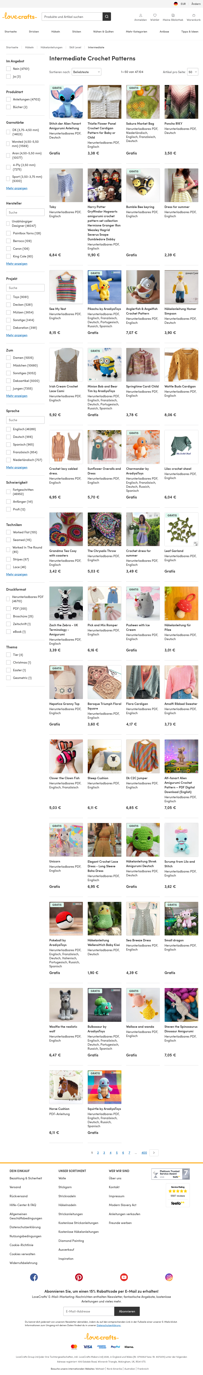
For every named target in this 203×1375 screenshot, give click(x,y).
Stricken (34, 31)
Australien (129, 1368)
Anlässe (164, 31)
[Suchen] (107, 16)
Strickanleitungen (70, 1214)
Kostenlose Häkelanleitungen (78, 1232)
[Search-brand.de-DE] (25, 212)
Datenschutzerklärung (25, 1227)
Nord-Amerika (114, 1368)
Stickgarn (65, 1187)
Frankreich (143, 1368)
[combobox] (72, 16)
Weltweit (99, 1368)
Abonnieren (127, 1311)
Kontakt (114, 1187)
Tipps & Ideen (189, 31)
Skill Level (75, 47)
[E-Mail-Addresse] (88, 1311)
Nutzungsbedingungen (25, 1236)
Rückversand (19, 1196)
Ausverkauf (66, 1249)
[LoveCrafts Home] (101, 1336)
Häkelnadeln (67, 1205)
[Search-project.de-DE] (25, 288)
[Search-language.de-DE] (25, 420)
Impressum (116, 1196)
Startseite (11, 31)
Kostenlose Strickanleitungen (78, 1223)
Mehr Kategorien (136, 31)
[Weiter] (154, 1152)
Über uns (115, 1178)
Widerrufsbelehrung (23, 1263)
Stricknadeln (67, 1196)
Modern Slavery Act (122, 1205)
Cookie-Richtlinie (21, 1245)
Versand (15, 1187)
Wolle (62, 1178)
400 (144, 1152)
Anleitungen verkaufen (124, 1214)
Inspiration (65, 1258)
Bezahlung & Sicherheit (26, 1178)
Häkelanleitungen (51, 47)
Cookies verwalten (22, 1254)
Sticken (76, 31)
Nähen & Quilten (103, 31)
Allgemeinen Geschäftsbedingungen (26, 1216)
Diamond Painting (71, 1241)
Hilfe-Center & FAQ (23, 1205)
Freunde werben (120, 1223)
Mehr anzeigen (16, 188)
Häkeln (55, 31)
